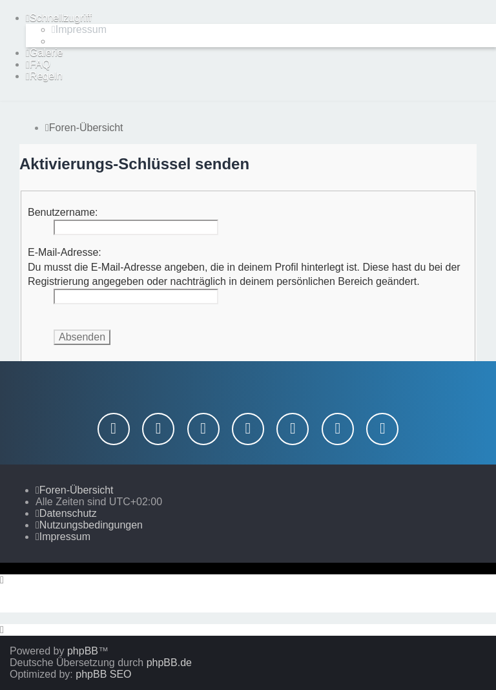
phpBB (82, 650)
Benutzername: (63, 212)
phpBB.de (169, 662)
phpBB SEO (103, 674)
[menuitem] (79, 30)
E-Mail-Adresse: (64, 252)
